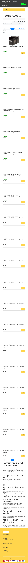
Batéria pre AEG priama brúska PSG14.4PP (11, 344)
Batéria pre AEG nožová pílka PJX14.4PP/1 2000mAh (13, 46)
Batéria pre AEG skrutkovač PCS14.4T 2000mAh (12, 67)
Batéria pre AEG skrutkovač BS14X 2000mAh (11, 195)
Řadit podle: (4, 30)
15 (23, 28)
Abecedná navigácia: (7, 21)
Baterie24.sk (17, 558)
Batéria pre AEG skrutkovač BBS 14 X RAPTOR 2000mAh (14, 323)
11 (14, 28)
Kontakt (4, 549)
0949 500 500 (10, 543)
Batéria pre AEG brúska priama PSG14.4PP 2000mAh (13, 406)
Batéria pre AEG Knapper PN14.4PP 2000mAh (11, 448)
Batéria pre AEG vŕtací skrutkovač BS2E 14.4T (12, 131)
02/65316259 (5, 544)
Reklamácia (4, 553)
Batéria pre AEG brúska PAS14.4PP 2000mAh (11, 88)
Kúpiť (23, 53)
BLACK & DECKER (6, 482)
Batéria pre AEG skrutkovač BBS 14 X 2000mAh (12, 302)
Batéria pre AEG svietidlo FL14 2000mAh (10, 216)
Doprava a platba (5, 550)
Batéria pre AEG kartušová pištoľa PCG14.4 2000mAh (13, 427)
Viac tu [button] (6, 5)
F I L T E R (6, 18)
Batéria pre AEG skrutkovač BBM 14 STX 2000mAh (12, 259)
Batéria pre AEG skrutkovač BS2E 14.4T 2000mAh (12, 385)
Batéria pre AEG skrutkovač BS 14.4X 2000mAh (12, 174)
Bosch (4, 484)
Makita (4, 485)
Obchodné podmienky (6, 551)
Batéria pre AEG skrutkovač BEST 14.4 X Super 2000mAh (14, 364)
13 (19, 28)
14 (21, 28)
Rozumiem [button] (24, 3)
